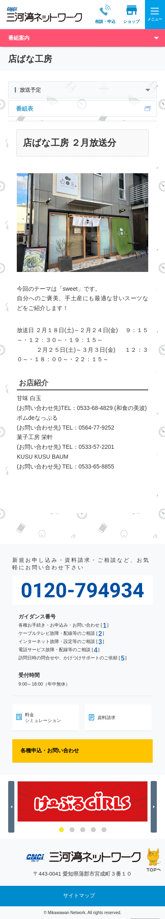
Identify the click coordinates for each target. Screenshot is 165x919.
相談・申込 (97, 14)
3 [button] (82, 829)
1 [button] (61, 829)
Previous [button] (12, 807)
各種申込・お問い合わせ (49, 750)
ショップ (123, 14)
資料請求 (106, 717)
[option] (82, 801)
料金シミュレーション (43, 717)
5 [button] (104, 829)
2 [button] (72, 829)
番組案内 (18, 38)
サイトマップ (79, 895)
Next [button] (155, 807)
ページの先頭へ (154, 859)
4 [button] (93, 829)
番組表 (24, 108)
